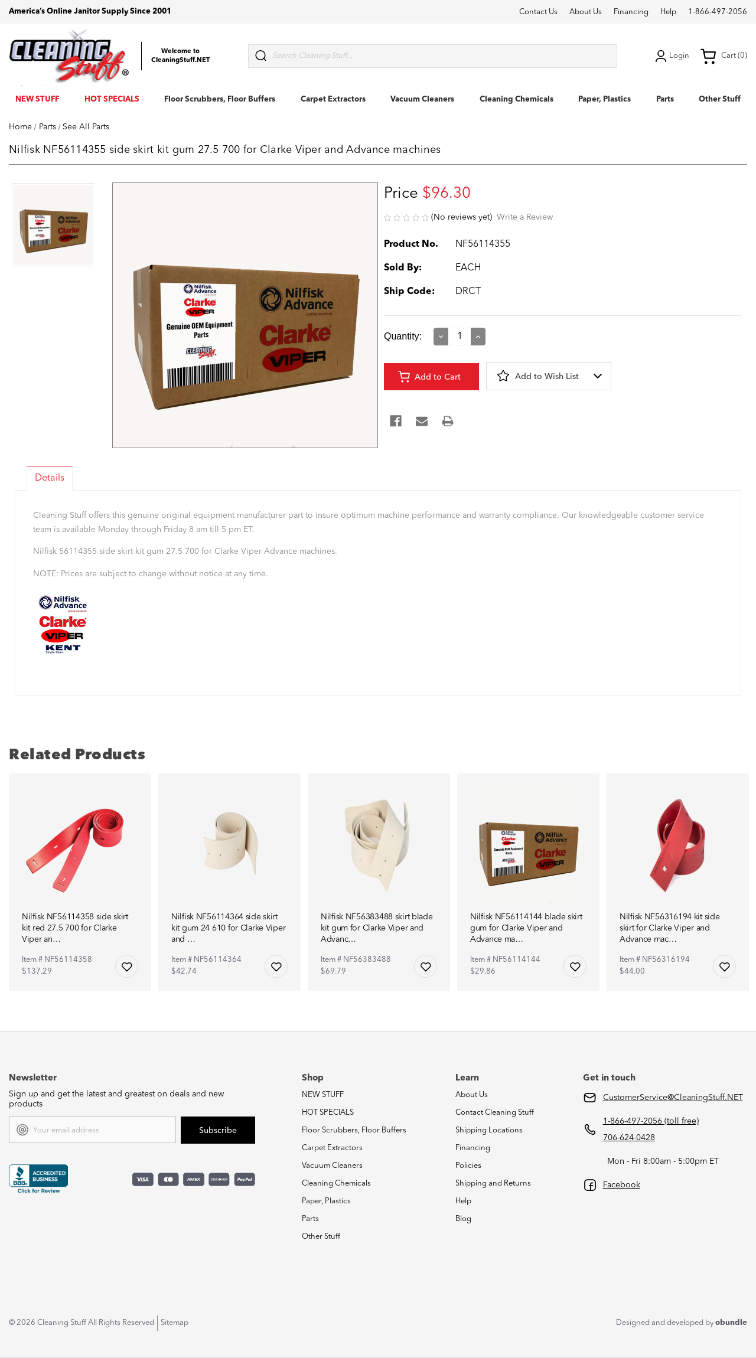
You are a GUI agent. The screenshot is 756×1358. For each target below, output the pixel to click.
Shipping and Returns (493, 1183)
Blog (463, 1219)
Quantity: (403, 336)
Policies (468, 1166)
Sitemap (174, 1323)
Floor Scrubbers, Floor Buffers (219, 99)
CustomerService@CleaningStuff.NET (673, 1097)
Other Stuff (720, 99)
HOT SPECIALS (111, 99)
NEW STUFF (37, 99)
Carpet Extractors (333, 99)
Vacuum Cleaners (422, 99)
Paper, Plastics (604, 99)
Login (671, 56)
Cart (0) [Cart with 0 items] (723, 56)
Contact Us (538, 12)
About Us (585, 12)
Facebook (621, 1185)
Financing (631, 12)
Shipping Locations (489, 1130)
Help (668, 12)
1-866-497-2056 (717, 12)
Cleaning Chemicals (516, 99)
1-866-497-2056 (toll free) (651, 1121)
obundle (731, 1323)
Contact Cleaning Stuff (494, 1113)
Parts (665, 99)
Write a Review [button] (525, 217)
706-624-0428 (629, 1138)
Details (49, 478)
